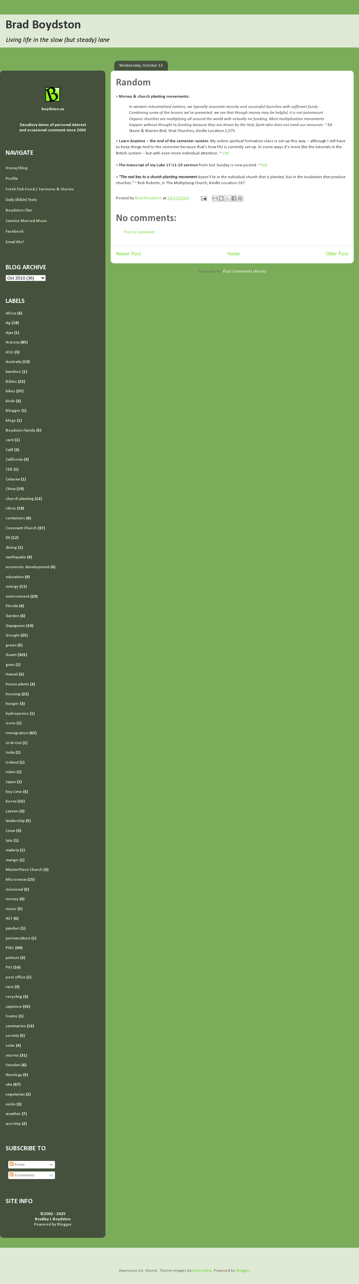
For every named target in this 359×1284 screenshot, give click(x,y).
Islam (10, 772)
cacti (10, 440)
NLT (9, 918)
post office (15, 977)
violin (10, 1104)
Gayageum (15, 626)
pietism (12, 958)
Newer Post (128, 254)
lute (9, 841)
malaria (12, 850)
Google (12, 635)
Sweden (13, 1065)
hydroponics (17, 713)
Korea (11, 801)
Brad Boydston (43, 25)
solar (10, 1045)
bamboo (13, 372)
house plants (17, 684)
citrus (11, 508)
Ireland (12, 762)
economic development (27, 567)
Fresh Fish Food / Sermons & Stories (40, 189)
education (15, 577)
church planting (20, 499)
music (11, 909)
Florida (12, 606)
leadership (15, 821)
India (10, 752)
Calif (9, 450)
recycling (14, 997)
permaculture (18, 938)
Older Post (337, 254)
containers (15, 518)
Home (233, 254)
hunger (12, 704)
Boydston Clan (19, 210)
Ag (8, 323)
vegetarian (15, 1094)
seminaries (16, 1026)
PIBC (10, 948)
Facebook (14, 231)
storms (12, 1055)
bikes (10, 391)
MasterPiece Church (24, 870)
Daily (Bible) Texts (21, 200)
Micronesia (16, 879)
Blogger (13, 411)
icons (10, 723)
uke (9, 1084)
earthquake (16, 557)
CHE (225, 153)
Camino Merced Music (26, 221)
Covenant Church (21, 528)
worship (13, 1124)
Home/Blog (17, 168)
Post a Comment (139, 232)
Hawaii (12, 674)
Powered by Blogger (53, 1224)
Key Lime (14, 792)
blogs (11, 420)
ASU (10, 352)
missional (14, 889)
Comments (22, 1175)
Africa (11, 313)
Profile (12, 179)
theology (14, 1075)
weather (13, 1114)
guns (10, 665)
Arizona (12, 342)
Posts (17, 1165)
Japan (11, 782)
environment (17, 596)
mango (12, 860)
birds (10, 401)
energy (12, 586)
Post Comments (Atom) (244, 271)
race (10, 987)
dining (11, 547)
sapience (14, 1006)
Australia (13, 362)
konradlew (202, 1270)
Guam (11, 655)
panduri (12, 928)
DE (8, 538)
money (12, 899)
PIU (9, 967)
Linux (10, 831)
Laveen (12, 811)
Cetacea (13, 479)
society (12, 1036)
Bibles (11, 381)
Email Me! (15, 242)
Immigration (17, 733)
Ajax (9, 333)
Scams (11, 1016)
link (264, 165)
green (11, 645)
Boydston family (20, 430)
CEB (9, 469)
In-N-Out (13, 743)
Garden (12, 616)
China (10, 489)
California (14, 459)
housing (13, 694)
